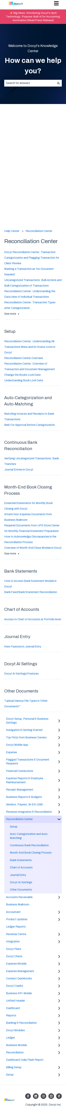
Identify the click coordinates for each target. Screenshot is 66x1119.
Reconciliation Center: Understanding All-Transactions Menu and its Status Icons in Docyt (29, 347)
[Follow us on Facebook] (28, 1096)
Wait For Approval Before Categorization (29, 424)
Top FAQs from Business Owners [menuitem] (26, 737)
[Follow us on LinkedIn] (36, 1096)
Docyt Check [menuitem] (14, 956)
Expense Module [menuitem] (16, 963)
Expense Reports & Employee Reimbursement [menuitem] (24, 780)
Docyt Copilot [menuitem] (14, 985)
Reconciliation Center (39, 230)
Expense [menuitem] (11, 752)
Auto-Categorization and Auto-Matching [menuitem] (29, 835)
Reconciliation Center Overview (23, 358)
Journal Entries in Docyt (18, 469)
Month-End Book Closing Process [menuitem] (31, 852)
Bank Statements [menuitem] (21, 860)
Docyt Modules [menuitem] (15, 1030)
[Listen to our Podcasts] (51, 1096)
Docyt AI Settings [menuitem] (21, 882)
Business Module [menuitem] (16, 1045)
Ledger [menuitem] (10, 1037)
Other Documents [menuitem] (21, 889)
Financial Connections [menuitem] (19, 770)
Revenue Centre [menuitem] (16, 934)
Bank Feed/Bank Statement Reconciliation (30, 592)
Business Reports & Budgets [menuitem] (24, 796)
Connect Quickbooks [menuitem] (19, 978)
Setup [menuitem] (13, 826)
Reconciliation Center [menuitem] (19, 819)
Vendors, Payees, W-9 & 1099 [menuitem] (24, 804)
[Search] (58, 83)
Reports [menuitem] (11, 1015)
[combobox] (29, 83)
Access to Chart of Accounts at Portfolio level (32, 619)
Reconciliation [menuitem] (15, 1052)
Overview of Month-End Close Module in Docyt (33, 547)
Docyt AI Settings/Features (21, 673)
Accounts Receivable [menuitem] (19, 897)
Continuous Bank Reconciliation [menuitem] (29, 845)
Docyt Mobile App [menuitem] (17, 744)
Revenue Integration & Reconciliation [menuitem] (29, 811)
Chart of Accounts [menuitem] (21, 867)
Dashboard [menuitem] (13, 1008)
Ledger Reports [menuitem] (16, 926)
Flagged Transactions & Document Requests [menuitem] (27, 761)
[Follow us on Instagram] (43, 1096)
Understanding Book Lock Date (23, 380)
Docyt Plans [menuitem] (13, 948)
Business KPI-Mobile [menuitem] (19, 993)
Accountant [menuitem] (13, 911)
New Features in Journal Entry (22, 646)
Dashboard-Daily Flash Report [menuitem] (24, 1059)
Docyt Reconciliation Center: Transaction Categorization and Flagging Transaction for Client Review (31, 258)
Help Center (11, 230)
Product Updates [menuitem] (16, 919)
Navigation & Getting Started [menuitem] (24, 729)
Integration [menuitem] (13, 941)
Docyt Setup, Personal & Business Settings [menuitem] (27, 720)
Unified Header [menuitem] (15, 1000)
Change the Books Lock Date (22, 374)
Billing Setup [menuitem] (13, 1067)
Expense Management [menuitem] (20, 971)
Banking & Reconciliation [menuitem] (21, 1022)
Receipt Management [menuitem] (19, 789)
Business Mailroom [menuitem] (17, 904)
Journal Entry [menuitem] (18, 874)
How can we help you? (33, 66)
